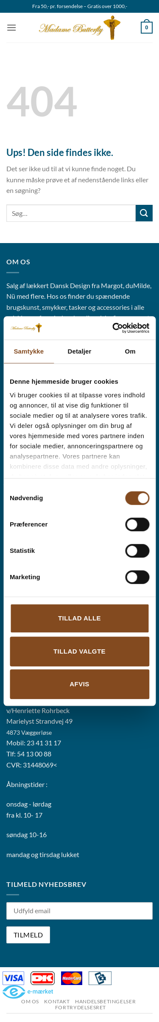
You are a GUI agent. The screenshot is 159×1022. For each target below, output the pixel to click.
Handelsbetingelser (105, 1001)
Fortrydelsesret (80, 1007)
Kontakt (57, 1001)
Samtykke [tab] (29, 351)
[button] (11, 27)
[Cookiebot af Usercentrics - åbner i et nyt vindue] (113, 328)
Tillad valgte (79, 651)
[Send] (144, 213)
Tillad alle (79, 618)
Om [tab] (130, 351)
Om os (30, 1001)
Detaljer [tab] (80, 351)
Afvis (79, 684)
